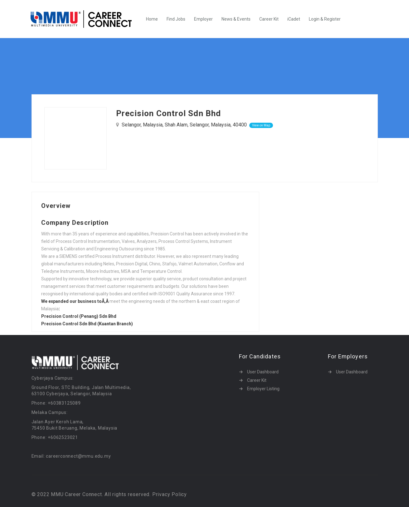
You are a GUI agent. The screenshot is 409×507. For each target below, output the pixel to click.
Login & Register (325, 19)
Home (152, 19)
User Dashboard (263, 371)
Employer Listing (263, 388)
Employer (203, 19)
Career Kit (269, 19)
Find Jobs (176, 19)
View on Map (261, 125)
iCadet (293, 19)
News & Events (236, 19)
